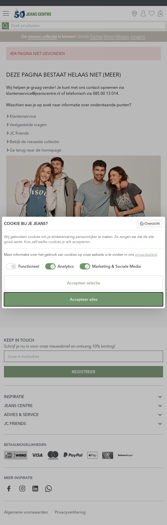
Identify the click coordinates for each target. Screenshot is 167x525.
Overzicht (150, 223)
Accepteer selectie (83, 282)
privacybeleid (146, 254)
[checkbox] (21, 266)
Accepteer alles (84, 299)
